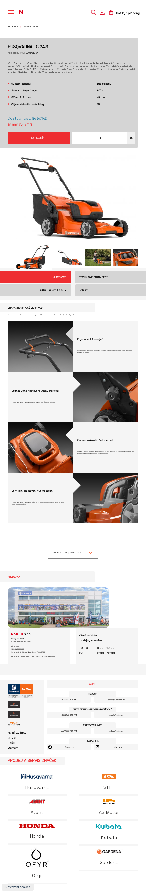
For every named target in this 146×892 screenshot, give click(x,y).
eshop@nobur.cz (116, 731)
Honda (37, 831)
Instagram (117, 747)
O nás (11, 743)
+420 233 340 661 (69, 731)
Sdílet (83, 290)
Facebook (69, 747)
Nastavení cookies (17, 887)
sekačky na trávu (31, 27)
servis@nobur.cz (116, 715)
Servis (11, 738)
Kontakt (13, 748)
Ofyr (37, 862)
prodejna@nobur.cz (116, 699)
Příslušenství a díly (53, 290)
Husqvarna (37, 782)
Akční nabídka (17, 733)
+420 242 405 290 (68, 699)
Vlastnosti (59, 277)
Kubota (108, 832)
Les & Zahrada (13, 27)
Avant (37, 807)
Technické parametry (93, 277)
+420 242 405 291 (69, 715)
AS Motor (109, 807)
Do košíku (39, 138)
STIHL (109, 782)
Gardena (109, 857)
